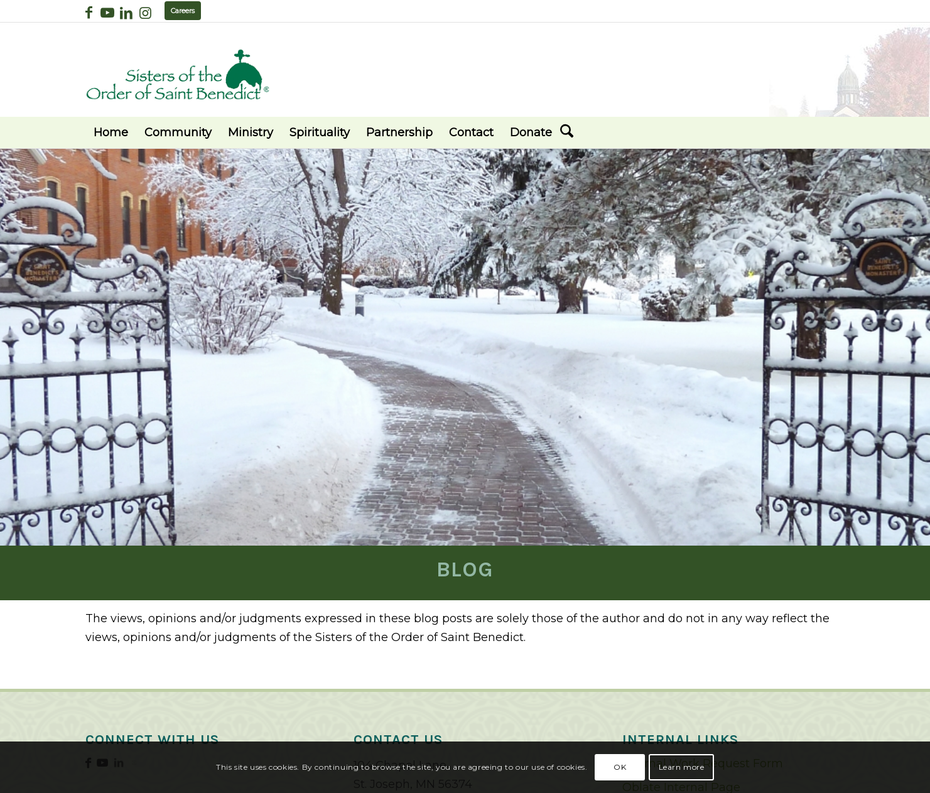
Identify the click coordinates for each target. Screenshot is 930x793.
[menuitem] (110, 132)
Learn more (682, 767)
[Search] (566, 132)
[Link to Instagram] (145, 12)
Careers (183, 10)
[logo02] (177, 74)
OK (620, 767)
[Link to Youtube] (108, 12)
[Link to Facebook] (89, 12)
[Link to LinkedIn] (126, 12)
